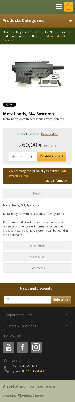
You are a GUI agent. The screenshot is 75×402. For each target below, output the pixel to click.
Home (6, 32)
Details (37, 193)
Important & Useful (20, 315)
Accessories (37, 257)
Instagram (36, 342)
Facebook (22, 342)
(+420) (30, 370)
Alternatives (37, 245)
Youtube (7, 342)
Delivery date (49, 134)
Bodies (36, 36)
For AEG (50, 32)
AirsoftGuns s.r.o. (17, 7)
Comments (37, 268)
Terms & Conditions (21, 326)
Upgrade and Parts (27, 32)
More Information (56, 180)
